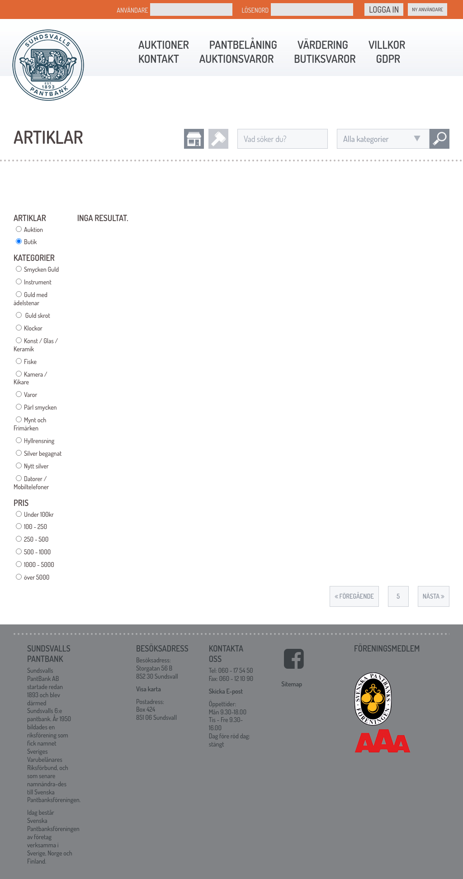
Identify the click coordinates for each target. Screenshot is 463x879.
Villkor (387, 45)
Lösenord (255, 10)
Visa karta (148, 689)
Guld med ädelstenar (30, 299)
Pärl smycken (40, 407)
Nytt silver (36, 466)
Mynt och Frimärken (30, 424)
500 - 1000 (37, 552)
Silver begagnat (42, 453)
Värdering (323, 45)
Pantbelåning (243, 45)
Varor (30, 394)
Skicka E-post (226, 691)
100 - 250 (35, 526)
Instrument (38, 282)
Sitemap (291, 684)
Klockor (33, 328)
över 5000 (36, 577)
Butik (30, 242)
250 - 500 (36, 539)
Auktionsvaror (236, 59)
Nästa (433, 596)
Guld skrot (37, 315)
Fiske (30, 361)
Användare (132, 10)
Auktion (33, 229)
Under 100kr (39, 514)
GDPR (388, 59)
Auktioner (163, 45)
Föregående (354, 596)
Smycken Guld (41, 269)
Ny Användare (427, 9)
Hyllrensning (39, 440)
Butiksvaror (324, 59)
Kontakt (158, 59)
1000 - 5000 (39, 564)
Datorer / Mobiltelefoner (31, 483)
